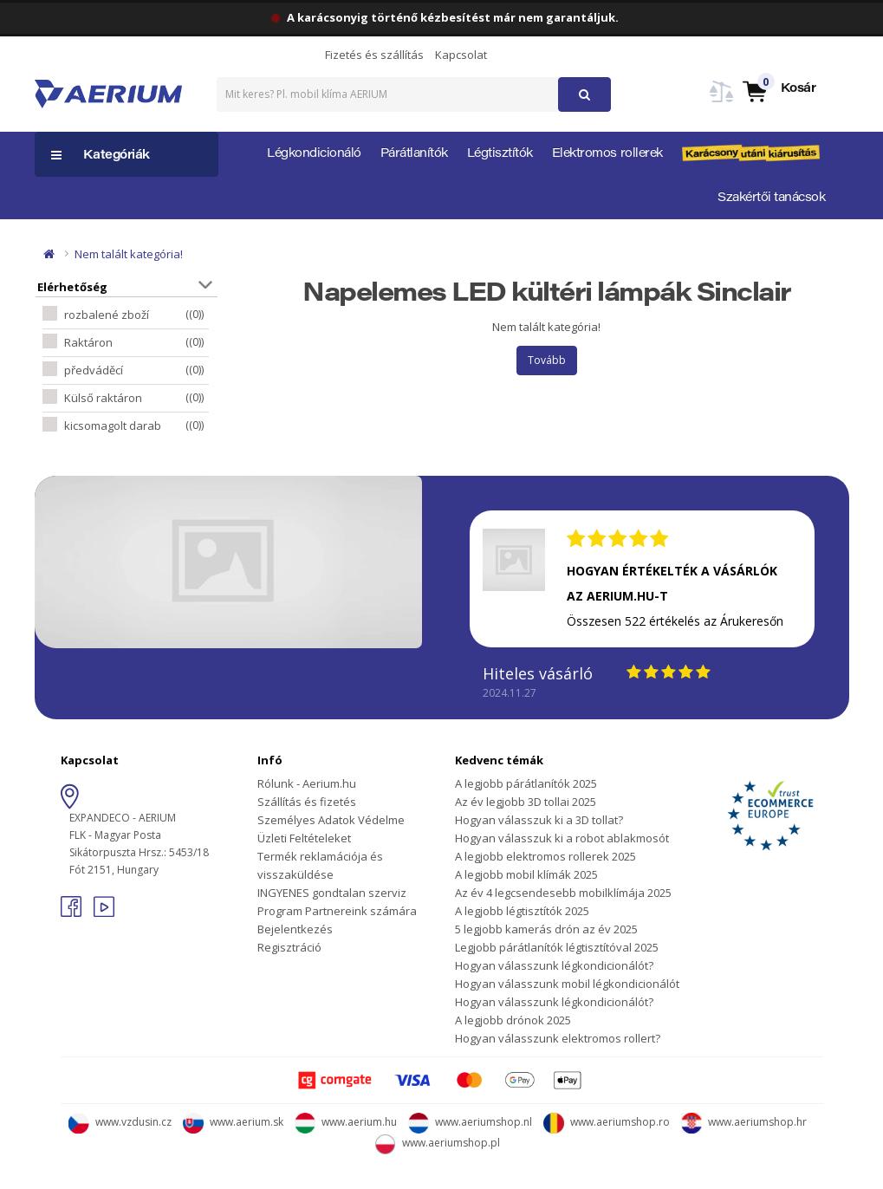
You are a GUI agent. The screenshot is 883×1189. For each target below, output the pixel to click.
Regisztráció (289, 947)
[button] (778, 90)
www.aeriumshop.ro (606, 1121)
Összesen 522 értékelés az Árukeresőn (675, 621)
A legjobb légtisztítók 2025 (522, 911)
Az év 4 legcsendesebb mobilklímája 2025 (563, 892)
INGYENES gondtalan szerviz (331, 892)
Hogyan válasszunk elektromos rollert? (557, 1038)
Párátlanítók (414, 154)
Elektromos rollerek (607, 154)
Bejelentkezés (295, 929)
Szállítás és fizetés (306, 801)
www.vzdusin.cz (120, 1121)
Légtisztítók (500, 154)
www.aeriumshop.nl (470, 1121)
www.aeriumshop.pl (437, 1142)
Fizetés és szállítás (374, 54)
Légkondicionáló (314, 154)
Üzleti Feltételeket (304, 838)
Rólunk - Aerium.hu (306, 783)
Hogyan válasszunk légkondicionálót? (554, 965)
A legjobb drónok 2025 (513, 1020)
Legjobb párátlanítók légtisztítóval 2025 (557, 947)
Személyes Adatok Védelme (331, 820)
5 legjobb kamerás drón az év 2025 (546, 929)
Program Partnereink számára (337, 911)
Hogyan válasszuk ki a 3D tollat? (539, 820)
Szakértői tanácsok (771, 198)
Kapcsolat (461, 54)
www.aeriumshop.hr (744, 1121)
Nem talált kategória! (129, 254)
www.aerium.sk (233, 1121)
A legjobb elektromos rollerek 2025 (545, 856)
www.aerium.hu (346, 1121)
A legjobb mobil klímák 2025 (526, 874)
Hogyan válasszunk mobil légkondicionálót (567, 983)
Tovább (547, 360)
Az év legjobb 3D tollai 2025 (525, 801)
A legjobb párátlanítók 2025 (526, 783)
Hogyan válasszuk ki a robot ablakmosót (562, 838)
